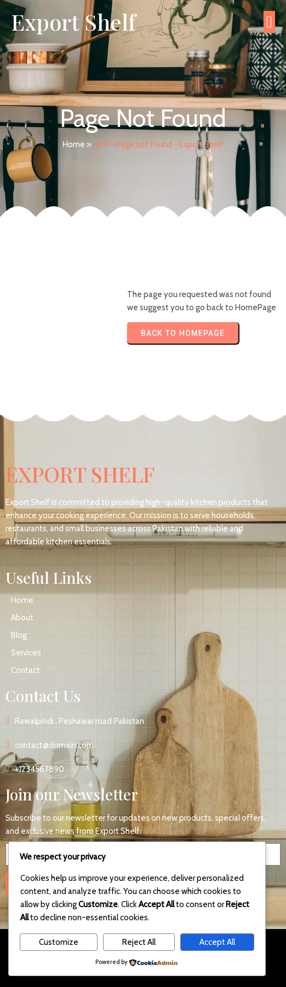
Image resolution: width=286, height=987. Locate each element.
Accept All (217, 942)
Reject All (139, 942)
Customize (58, 942)
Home (73, 144)
